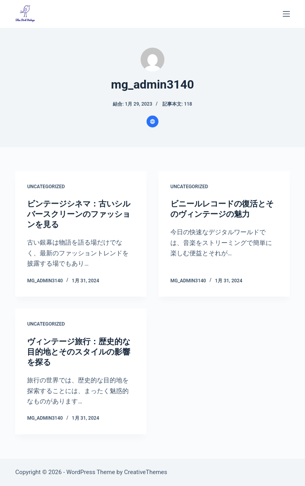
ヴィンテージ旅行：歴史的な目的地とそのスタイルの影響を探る (78, 352)
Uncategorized (46, 186)
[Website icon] (152, 121)
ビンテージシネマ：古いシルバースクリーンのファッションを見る (78, 214)
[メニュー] (286, 13)
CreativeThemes (146, 472)
